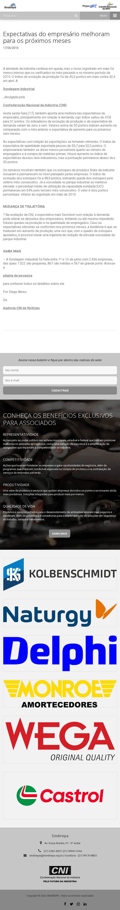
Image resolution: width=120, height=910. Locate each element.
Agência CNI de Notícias (21, 308)
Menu (110, 16)
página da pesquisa (17, 275)
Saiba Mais (59, 533)
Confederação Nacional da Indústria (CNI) (35, 105)
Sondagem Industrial (19, 89)
